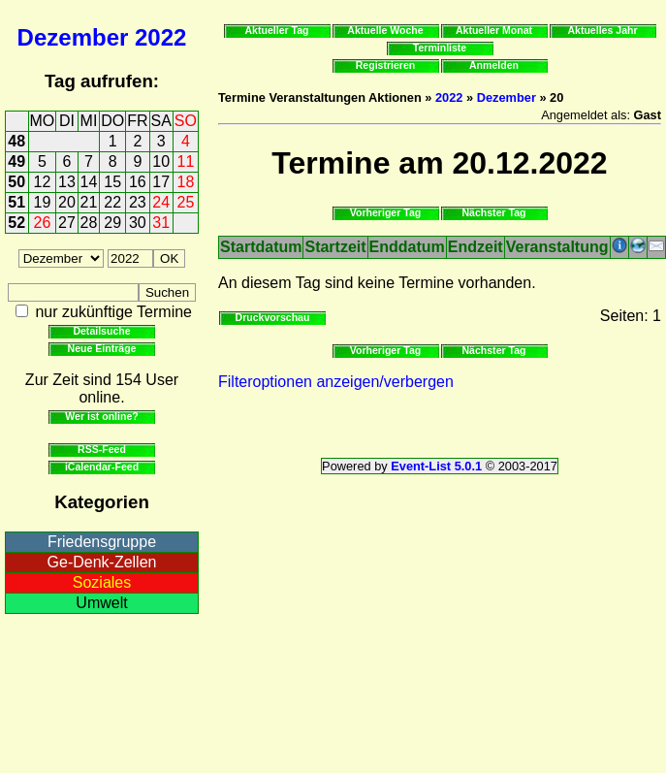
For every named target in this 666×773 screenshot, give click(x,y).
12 (42, 182)
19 (42, 202)
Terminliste (439, 47)
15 (112, 182)
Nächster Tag (493, 212)
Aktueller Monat (494, 30)
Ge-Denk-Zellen (102, 562)
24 (161, 202)
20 (67, 202)
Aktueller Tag (276, 30)
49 (16, 161)
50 (16, 182)
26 (42, 222)
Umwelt (101, 603)
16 (137, 182)
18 (186, 182)
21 (89, 202)
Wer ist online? (101, 416)
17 (161, 182)
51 (16, 202)
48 (16, 141)
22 (112, 202)
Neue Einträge (102, 348)
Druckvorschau (273, 317)
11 (186, 161)
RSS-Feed (102, 449)
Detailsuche (101, 331)
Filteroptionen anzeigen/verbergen (336, 381)
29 (112, 222)
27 (67, 222)
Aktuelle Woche (385, 30)
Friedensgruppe (102, 541)
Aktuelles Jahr (602, 30)
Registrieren (386, 65)
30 (137, 222)
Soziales (102, 582)
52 (16, 222)
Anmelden (494, 65)
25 (186, 202)
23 (137, 202)
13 (67, 182)
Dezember (73, 37)
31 (161, 222)
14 (89, 182)
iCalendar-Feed (102, 466)
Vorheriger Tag (385, 212)
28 (89, 222)
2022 (160, 37)
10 (161, 161)
